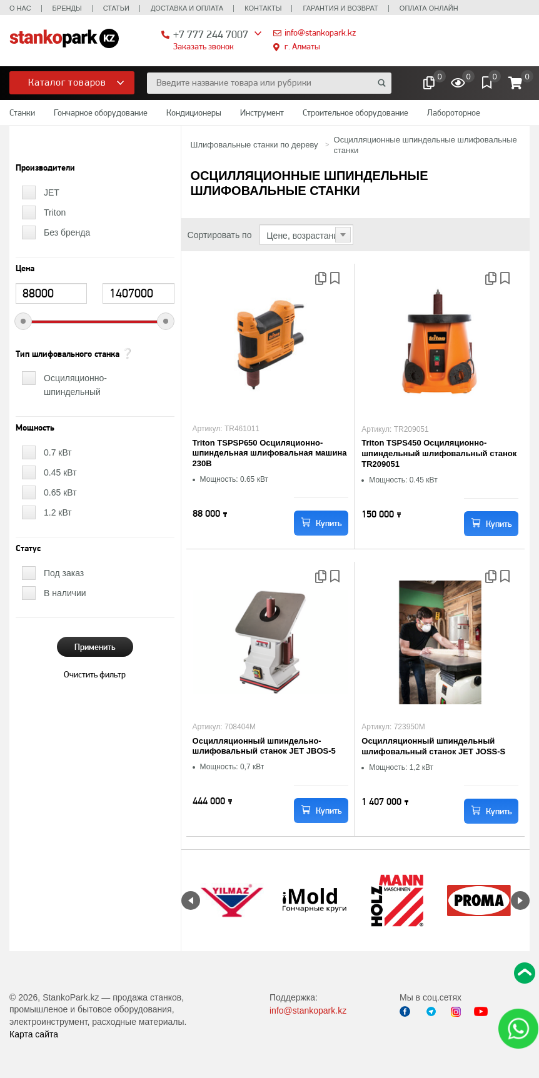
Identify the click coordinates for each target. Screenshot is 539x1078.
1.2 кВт (58, 512)
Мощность (35, 428)
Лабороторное (453, 112)
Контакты (262, 8)
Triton (55, 212)
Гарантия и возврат (340, 8)
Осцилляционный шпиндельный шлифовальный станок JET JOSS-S (433, 746)
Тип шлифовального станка (67, 354)
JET (51, 192)
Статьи (116, 8)
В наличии (65, 593)
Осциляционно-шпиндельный (75, 385)
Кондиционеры (193, 112)
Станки (22, 112)
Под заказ (64, 573)
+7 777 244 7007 (210, 34)
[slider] (23, 321)
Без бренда (67, 232)
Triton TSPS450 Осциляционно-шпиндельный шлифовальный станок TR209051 (438, 453)
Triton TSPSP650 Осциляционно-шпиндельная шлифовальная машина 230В (270, 453)
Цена (25, 269)
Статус (28, 549)
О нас (20, 8)
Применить (95, 647)
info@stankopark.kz (320, 32)
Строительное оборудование (355, 112)
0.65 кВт (60, 492)
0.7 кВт (58, 452)
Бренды (67, 8)
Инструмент (262, 112)
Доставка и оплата (187, 8)
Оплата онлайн (429, 8)
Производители (45, 168)
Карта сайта (33, 1034)
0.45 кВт (60, 472)
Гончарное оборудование (101, 112)
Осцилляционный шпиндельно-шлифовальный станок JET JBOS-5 (264, 746)
